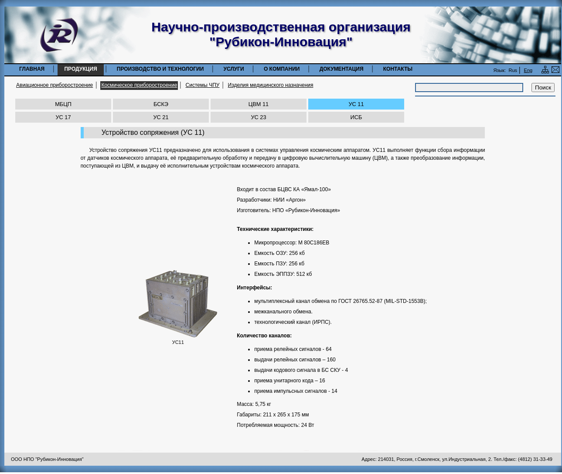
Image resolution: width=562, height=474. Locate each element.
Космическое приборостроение (139, 85)
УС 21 (160, 117)
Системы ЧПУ (203, 85)
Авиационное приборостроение (54, 85)
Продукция (80, 69)
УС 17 (63, 117)
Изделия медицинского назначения (270, 85)
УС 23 (258, 117)
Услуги (234, 69)
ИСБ (356, 117)
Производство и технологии (160, 69)
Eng (528, 70)
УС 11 (356, 104)
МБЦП (63, 104)
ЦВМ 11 (259, 104)
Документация (342, 69)
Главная (31, 69)
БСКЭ (160, 104)
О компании (282, 69)
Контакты (397, 69)
